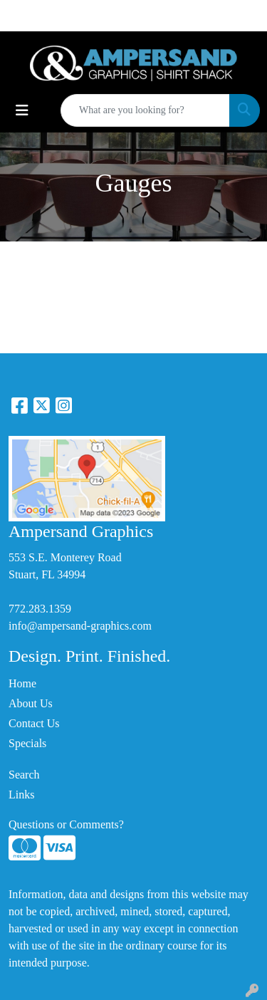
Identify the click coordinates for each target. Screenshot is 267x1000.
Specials (27, 743)
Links (21, 794)
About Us (31, 703)
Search (24, 775)
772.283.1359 (40, 609)
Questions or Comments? (66, 824)
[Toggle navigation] (22, 110)
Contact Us (34, 723)
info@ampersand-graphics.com (80, 626)
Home (22, 683)
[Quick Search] (145, 110)
